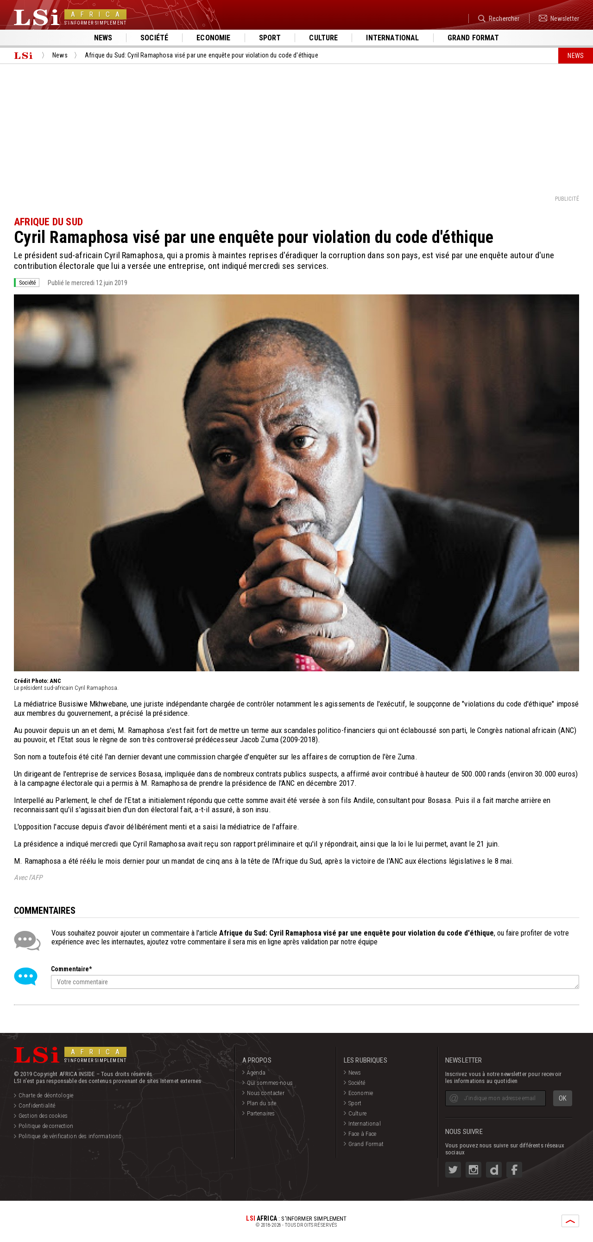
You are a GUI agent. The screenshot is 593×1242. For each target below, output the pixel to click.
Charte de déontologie (46, 1095)
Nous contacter (265, 1092)
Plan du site (262, 1103)
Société (154, 37)
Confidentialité (37, 1105)
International (392, 37)
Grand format (473, 37)
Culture (323, 37)
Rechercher (498, 18)
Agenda (256, 1072)
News (103, 37)
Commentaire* (71, 969)
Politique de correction (46, 1125)
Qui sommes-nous (270, 1082)
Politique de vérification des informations (70, 1136)
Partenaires (261, 1113)
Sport (270, 37)
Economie (213, 37)
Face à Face (362, 1133)
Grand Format (366, 1143)
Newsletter (559, 18)
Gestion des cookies (43, 1115)
